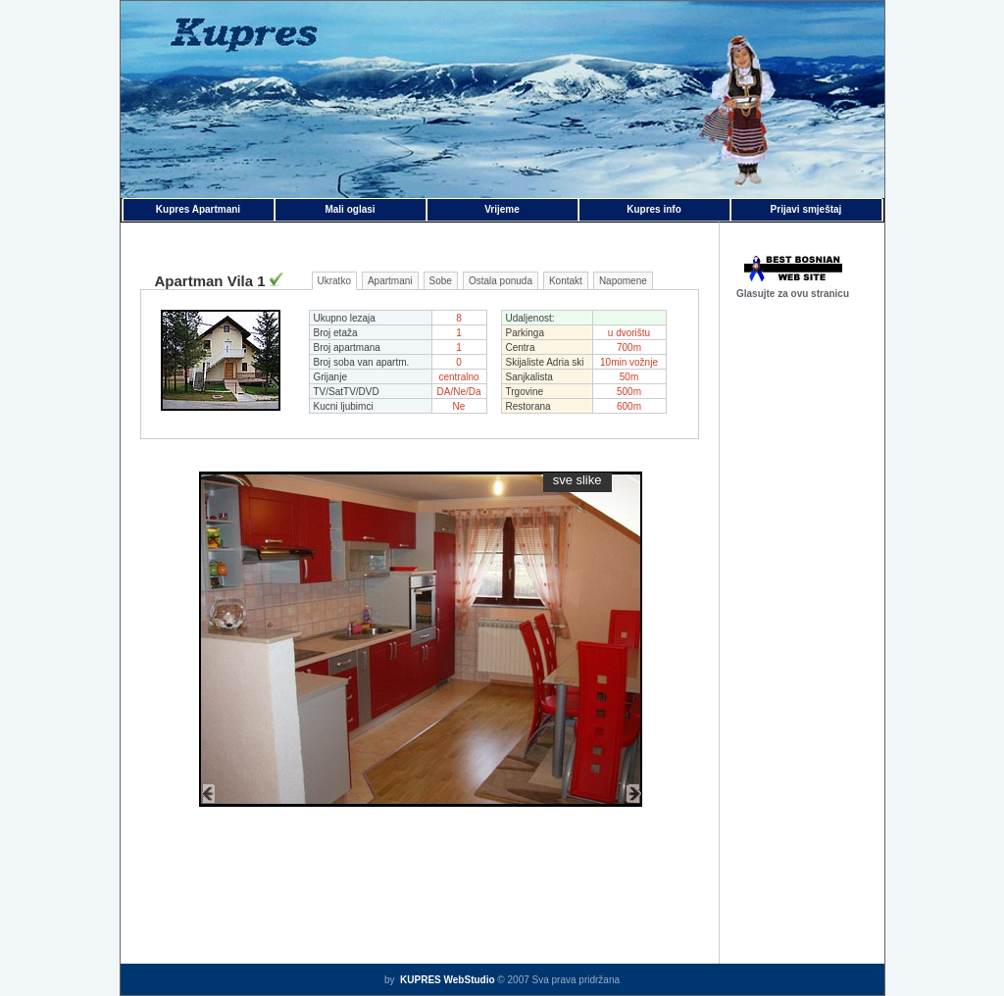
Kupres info (654, 209)
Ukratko (334, 280)
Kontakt (565, 280)
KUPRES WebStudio (445, 979)
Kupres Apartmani (198, 209)
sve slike (577, 480)
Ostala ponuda (500, 280)
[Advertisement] (802, 628)
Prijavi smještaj (806, 209)
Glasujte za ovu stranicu (792, 293)
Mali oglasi (350, 209)
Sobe (440, 280)
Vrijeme (502, 209)
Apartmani (390, 280)
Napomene (623, 280)
